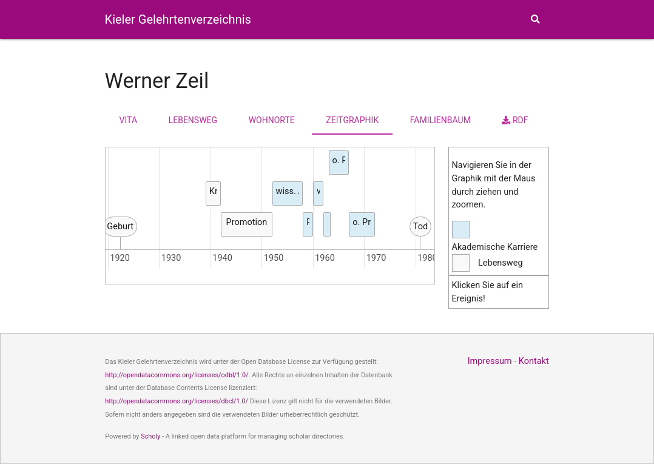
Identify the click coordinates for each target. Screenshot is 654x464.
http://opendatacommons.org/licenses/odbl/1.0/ (176, 375)
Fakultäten (362, 60)
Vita (128, 120)
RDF (515, 120)
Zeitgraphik (352, 120)
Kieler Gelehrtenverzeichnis (178, 19)
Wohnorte (272, 120)
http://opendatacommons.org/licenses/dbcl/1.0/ (176, 401)
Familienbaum (440, 120)
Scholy (150, 436)
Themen (489, 60)
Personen (304, 60)
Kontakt (534, 361)
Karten (423, 60)
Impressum (490, 361)
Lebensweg (193, 120)
